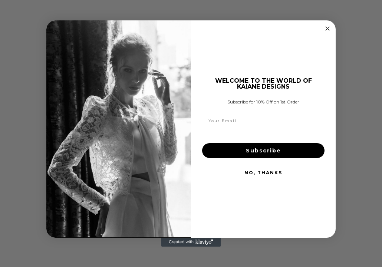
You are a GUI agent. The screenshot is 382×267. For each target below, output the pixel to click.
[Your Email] (263, 120)
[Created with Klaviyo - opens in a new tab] (191, 242)
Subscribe (263, 150)
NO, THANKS (263, 172)
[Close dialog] (327, 28)
